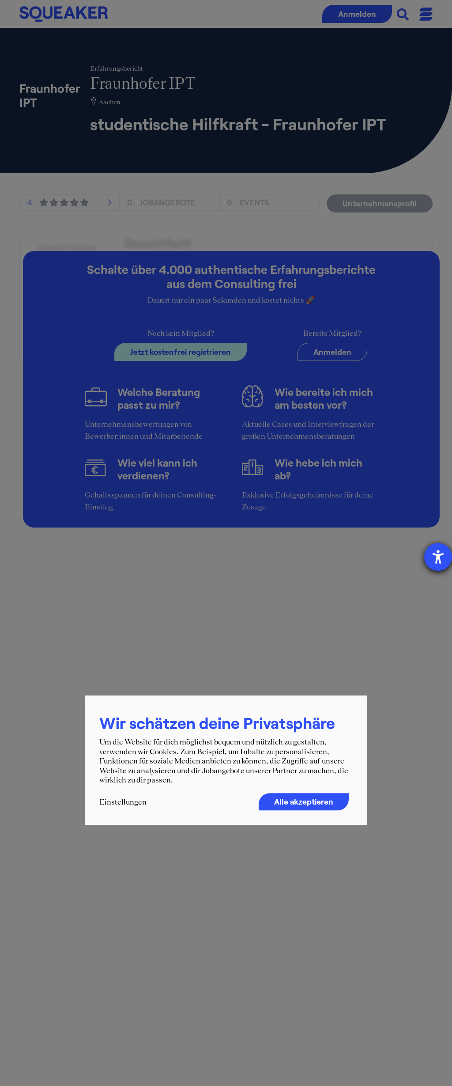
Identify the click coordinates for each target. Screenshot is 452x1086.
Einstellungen (123, 801)
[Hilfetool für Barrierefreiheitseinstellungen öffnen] (438, 557)
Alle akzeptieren (303, 801)
